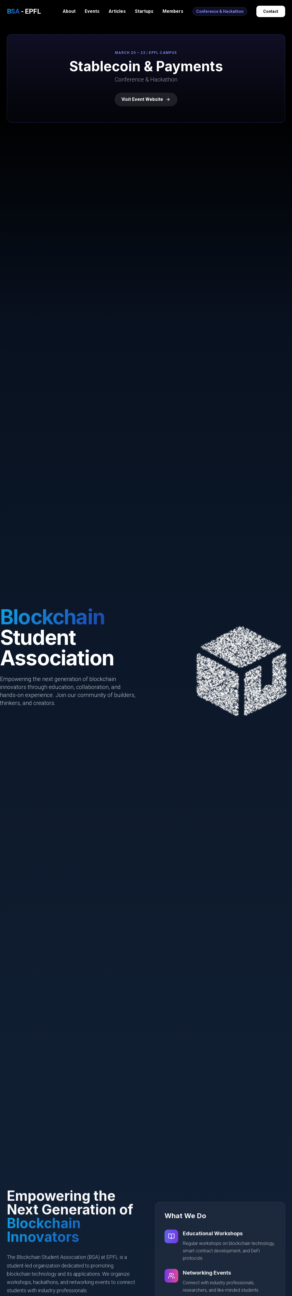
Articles (117, 11)
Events (92, 11)
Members (173, 11)
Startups (144, 11)
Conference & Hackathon (220, 11)
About (69, 11)
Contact (270, 11)
